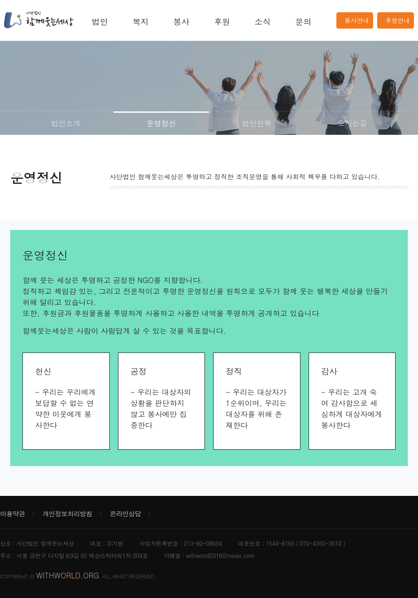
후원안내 (397, 20)
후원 (222, 21)
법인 (100, 21)
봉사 (181, 21)
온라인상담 (125, 513)
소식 (263, 21)
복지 (141, 21)
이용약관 (12, 513)
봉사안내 (357, 20)
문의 (303, 21)
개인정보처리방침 (67, 513)
